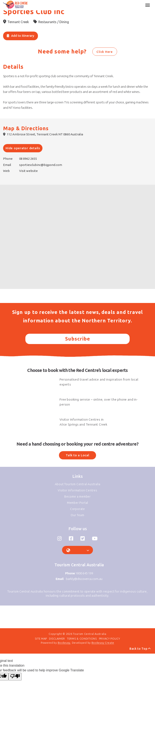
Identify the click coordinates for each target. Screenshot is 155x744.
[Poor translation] (15, 676)
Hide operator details (23, 148)
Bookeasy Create (103, 642)
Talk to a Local (77, 455)
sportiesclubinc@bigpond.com (40, 165)
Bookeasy (64, 642)
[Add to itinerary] (20, 36)
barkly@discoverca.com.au (84, 579)
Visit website (28, 171)
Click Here (104, 51)
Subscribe (77, 339)
